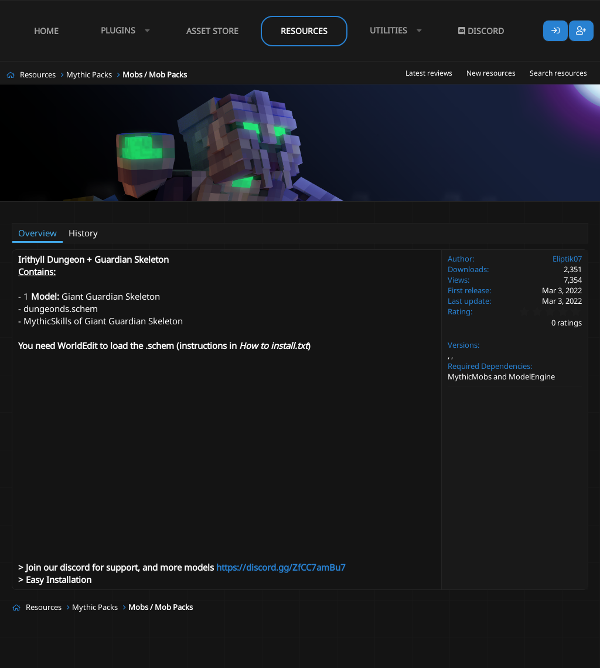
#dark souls (177, 209)
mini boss (260, 209)
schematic (302, 209)
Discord (481, 30)
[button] (122, 31)
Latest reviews (428, 73)
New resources (491, 73)
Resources (304, 30)
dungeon (220, 209)
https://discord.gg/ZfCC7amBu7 (281, 567)
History (83, 233)
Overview (37, 233)
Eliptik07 (68, 209)
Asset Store (212, 30)
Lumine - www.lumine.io (552, 657)
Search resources (558, 73)
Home (46, 30)
